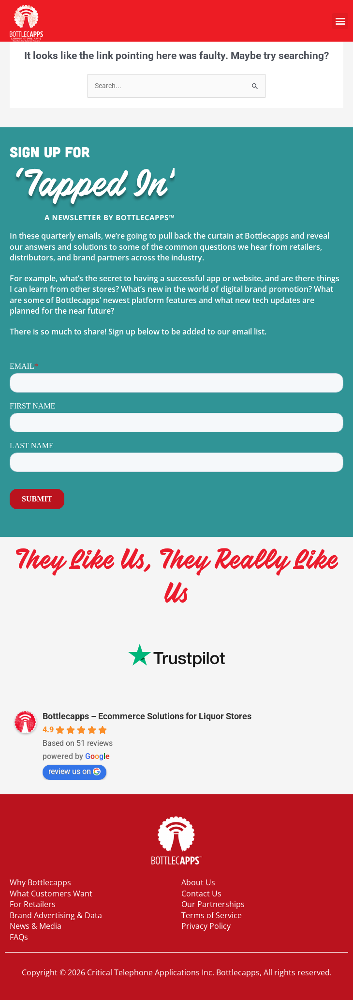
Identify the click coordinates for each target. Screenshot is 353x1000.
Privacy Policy (206, 926)
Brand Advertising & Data (56, 915)
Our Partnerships (213, 904)
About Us (198, 882)
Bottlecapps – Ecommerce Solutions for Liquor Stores (147, 716)
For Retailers (33, 904)
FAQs (19, 937)
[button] (340, 21)
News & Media (35, 926)
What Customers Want (51, 893)
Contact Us (201, 893)
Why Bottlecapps (40, 882)
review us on (74, 771)
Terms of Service (211, 915)
